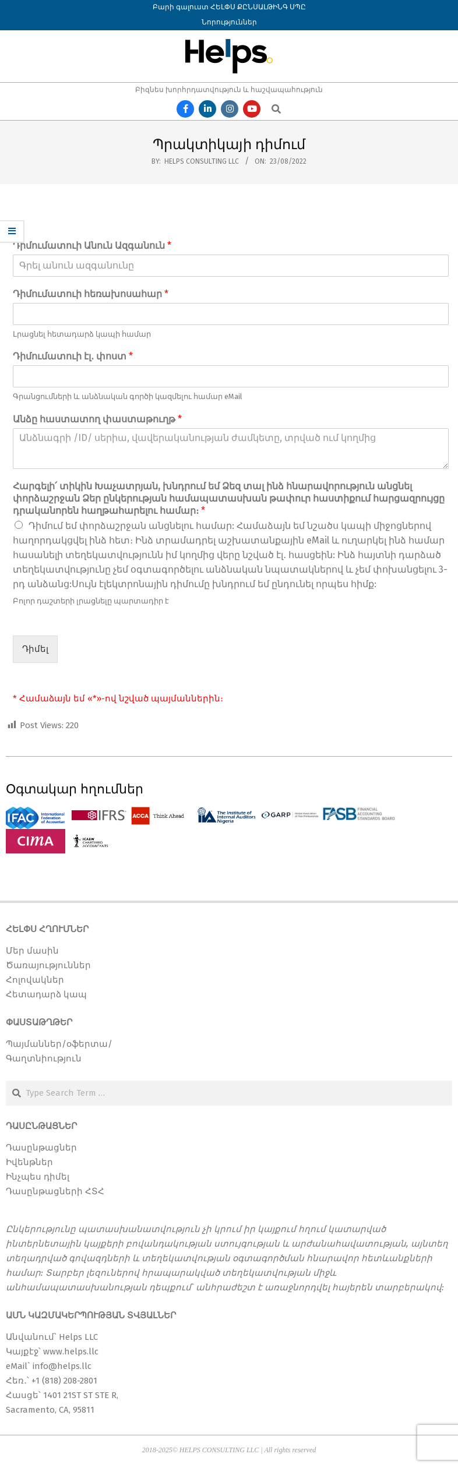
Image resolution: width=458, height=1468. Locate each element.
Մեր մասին (32, 950)
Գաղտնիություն (44, 1058)
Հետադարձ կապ (46, 994)
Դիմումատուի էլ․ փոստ (73, 356)
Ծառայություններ (48, 965)
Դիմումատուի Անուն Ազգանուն (92, 245)
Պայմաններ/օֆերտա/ (59, 1044)
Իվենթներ (29, 1162)
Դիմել (35, 649)
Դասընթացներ (41, 1147)
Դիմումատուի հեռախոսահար (90, 293)
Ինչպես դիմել (37, 1176)
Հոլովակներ (35, 980)
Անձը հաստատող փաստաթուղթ (97, 419)
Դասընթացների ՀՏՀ (55, 1191)
